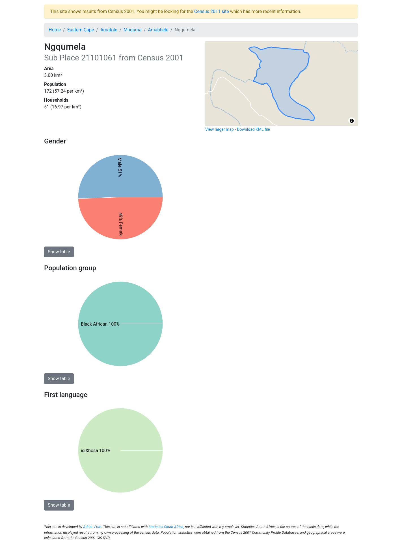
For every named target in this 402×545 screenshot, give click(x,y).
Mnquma (132, 29)
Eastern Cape (80, 29)
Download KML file (253, 129)
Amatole (108, 29)
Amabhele (158, 29)
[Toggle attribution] (351, 120)
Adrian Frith (92, 527)
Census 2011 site (211, 11)
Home (55, 29)
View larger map (219, 129)
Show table (59, 251)
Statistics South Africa (165, 527)
